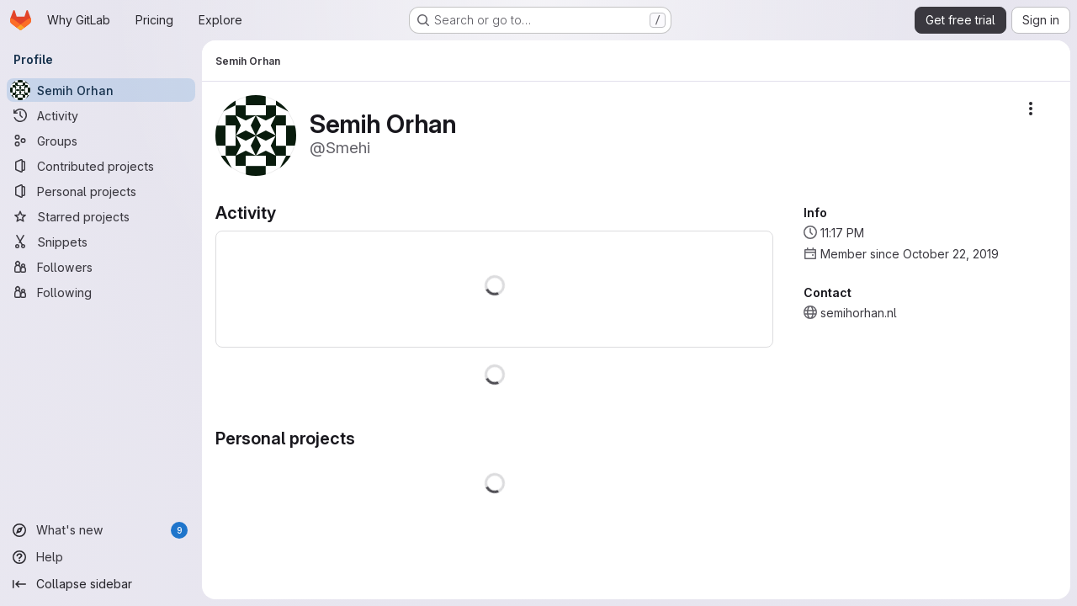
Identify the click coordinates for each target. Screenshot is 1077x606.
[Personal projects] (101, 191)
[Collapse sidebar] (101, 584)
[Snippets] (101, 241)
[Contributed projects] (101, 166)
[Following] (101, 292)
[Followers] (101, 267)
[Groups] (101, 140)
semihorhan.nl (858, 313)
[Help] (101, 557)
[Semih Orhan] (101, 90)
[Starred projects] (101, 216)
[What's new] (101, 530)
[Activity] (101, 115)
